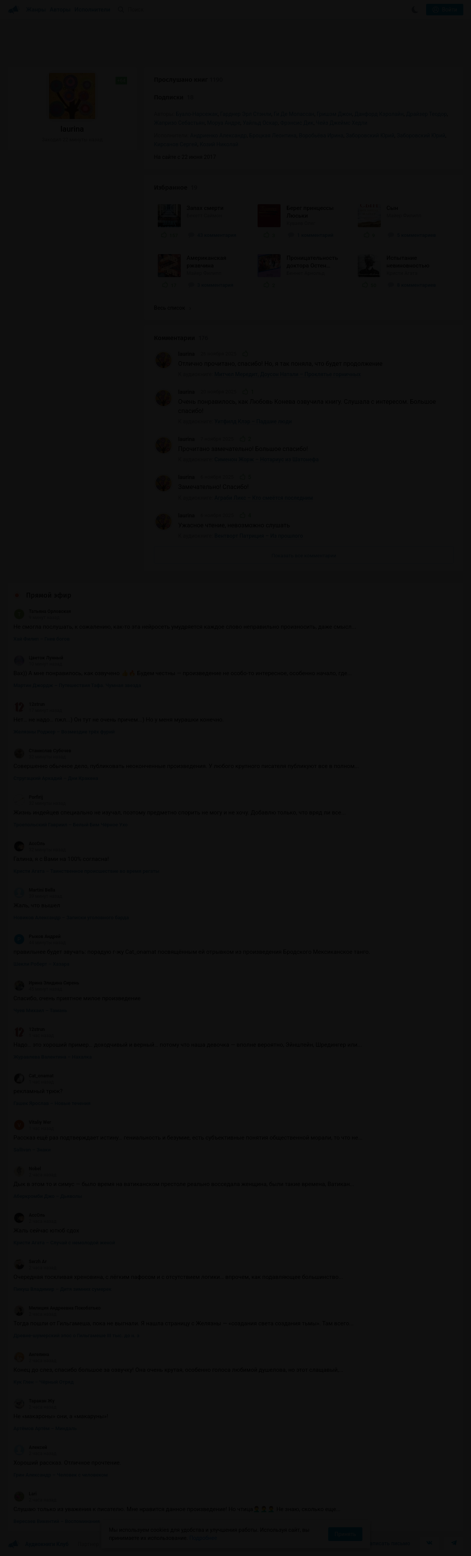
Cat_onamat (33, 1076)
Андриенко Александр (218, 135)
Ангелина (31, 1354)
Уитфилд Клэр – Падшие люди (253, 421)
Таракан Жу (34, 1401)
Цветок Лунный (38, 658)
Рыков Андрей (37, 936)
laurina (186, 353)
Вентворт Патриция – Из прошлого (259, 536)
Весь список (172, 308)
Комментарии (181, 338)
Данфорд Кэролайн (378, 114)
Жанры (36, 9)
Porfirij (28, 797)
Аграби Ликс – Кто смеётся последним (264, 498)
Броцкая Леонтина (272, 135)
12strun (29, 704)
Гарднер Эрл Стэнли (245, 114)
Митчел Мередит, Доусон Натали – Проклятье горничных (288, 374)
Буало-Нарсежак (197, 114)
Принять (345, 1534)
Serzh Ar (30, 1262)
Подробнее (203, 1538)
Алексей (30, 1447)
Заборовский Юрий (421, 135)
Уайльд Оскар (260, 123)
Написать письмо (388, 1543)
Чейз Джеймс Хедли (341, 123)
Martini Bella (34, 890)
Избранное (175, 187)
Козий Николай (219, 144)
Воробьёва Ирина (321, 135)
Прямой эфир (48, 595)
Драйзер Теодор (426, 114)
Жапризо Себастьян (179, 123)
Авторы (60, 9)
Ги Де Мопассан (294, 114)
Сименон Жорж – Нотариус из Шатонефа (267, 459)
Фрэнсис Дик (297, 123)
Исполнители (92, 9)
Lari (24, 1494)
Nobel (27, 1169)
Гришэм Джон (334, 114)
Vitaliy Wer (32, 1122)
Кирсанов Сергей (175, 144)
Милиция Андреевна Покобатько (57, 1308)
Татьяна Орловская (42, 611)
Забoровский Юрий (370, 135)
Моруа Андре (224, 123)
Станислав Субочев (42, 751)
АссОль (29, 844)
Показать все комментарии (303, 555)
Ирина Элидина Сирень (46, 983)
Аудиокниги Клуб (38, 1544)
